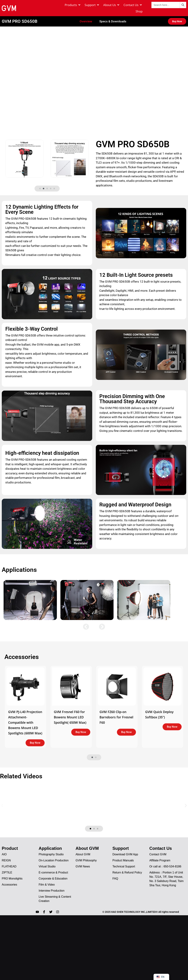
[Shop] (139, 11)
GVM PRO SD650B (19, 16)
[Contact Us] (133, 5)
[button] (40, 183)
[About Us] (111, 5)
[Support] (92, 5)
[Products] (73, 5)
